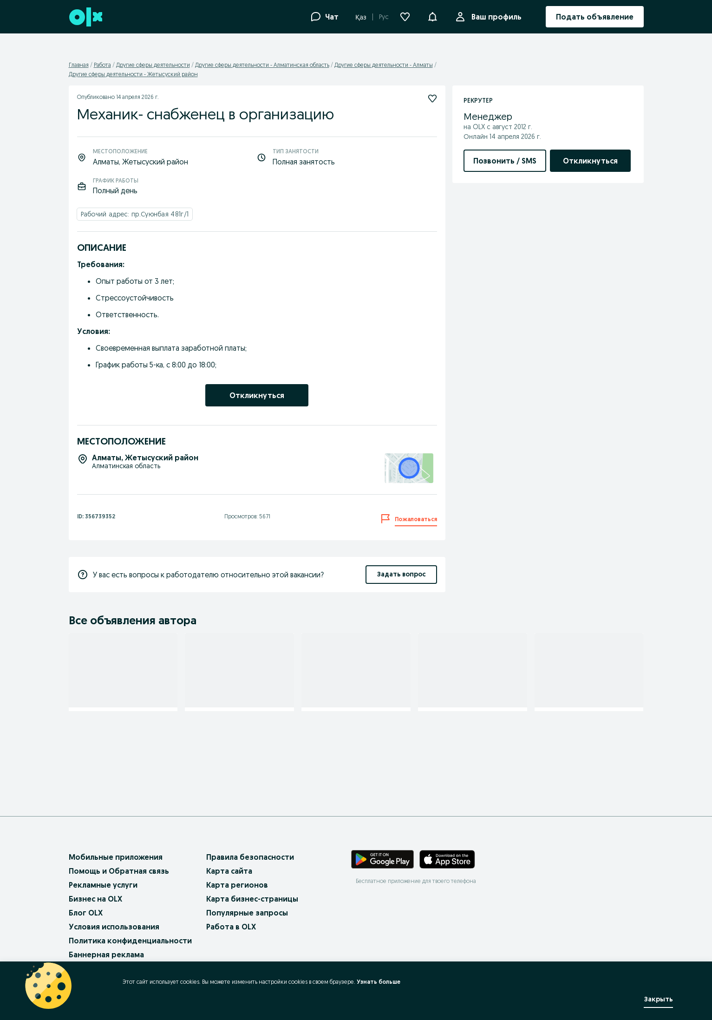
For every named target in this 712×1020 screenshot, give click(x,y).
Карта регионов (237, 884)
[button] (432, 15)
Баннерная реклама (106, 954)
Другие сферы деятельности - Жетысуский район (133, 74)
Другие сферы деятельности (153, 64)
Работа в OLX (231, 926)
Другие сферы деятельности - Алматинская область (262, 64)
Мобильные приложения (116, 857)
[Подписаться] (162, 647)
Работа (102, 64)
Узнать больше (376, 981)
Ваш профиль (495, 16)
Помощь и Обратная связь (119, 871)
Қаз (360, 17)
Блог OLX (86, 912)
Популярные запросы (247, 912)
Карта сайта (229, 871)
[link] (256, 395)
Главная (79, 64)
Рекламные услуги (103, 884)
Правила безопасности (250, 857)
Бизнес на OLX (95, 898)
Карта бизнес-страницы (252, 898)
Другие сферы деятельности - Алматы (383, 64)
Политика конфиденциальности (130, 940)
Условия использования (114, 926)
